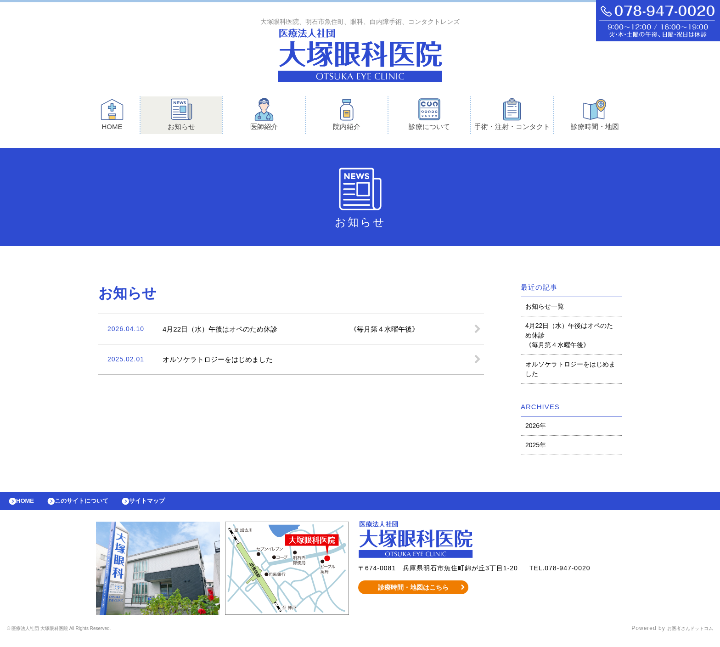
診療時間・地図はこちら (413, 594)
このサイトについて (93, 505)
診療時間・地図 (595, 116)
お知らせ (181, 116)
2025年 (535, 447)
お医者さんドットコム (683, 635)
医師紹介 (264, 116)
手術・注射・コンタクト (512, 116)
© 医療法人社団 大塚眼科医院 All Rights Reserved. (77, 635)
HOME (112, 116)
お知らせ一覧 (544, 308)
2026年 (535, 428)
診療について (429, 116)
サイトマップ (168, 505)
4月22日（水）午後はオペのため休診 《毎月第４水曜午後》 (569, 337)
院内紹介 (346, 116)
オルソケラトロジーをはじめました (570, 371)
